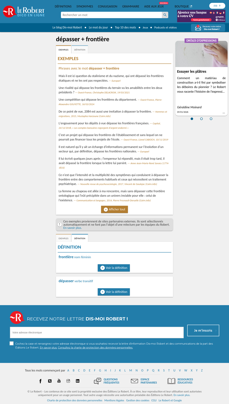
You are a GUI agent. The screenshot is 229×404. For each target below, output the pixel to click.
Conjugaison (107, 6)
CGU (154, 400)
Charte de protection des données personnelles (74, 400)
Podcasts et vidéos (166, 27)
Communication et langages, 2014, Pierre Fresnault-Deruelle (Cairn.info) (113, 200)
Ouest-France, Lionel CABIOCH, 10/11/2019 (146, 139)
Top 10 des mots (123, 27)
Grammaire (130, 6)
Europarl (116, 80)
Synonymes (84, 6)
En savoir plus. (72, 228)
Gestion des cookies (137, 400)
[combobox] (111, 15)
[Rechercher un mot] (165, 15)
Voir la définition (116, 268)
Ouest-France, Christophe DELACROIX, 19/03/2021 (104, 92)
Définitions (63, 6)
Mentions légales (114, 400)
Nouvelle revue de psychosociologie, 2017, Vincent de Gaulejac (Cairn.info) (118, 184)
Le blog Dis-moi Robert (66, 27)
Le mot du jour (96, 27)
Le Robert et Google (170, 400)
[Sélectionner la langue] (217, 6)
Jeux (144, 27)
